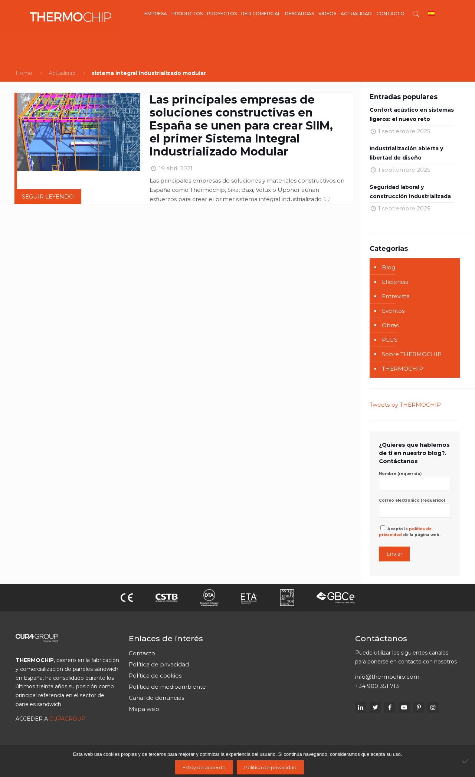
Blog (388, 267)
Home (24, 73)
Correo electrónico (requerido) (415, 508)
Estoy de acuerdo (204, 767)
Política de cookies (155, 675)
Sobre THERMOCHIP (412, 354)
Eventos (393, 310)
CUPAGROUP (67, 718)
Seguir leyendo (48, 196)
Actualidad (62, 73)
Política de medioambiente (167, 686)
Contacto (142, 653)
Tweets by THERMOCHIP (405, 404)
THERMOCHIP (402, 368)
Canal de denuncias (156, 697)
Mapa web (144, 708)
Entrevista (396, 296)
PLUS (389, 339)
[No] (465, 761)
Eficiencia (395, 281)
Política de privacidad (159, 664)
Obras (390, 325)
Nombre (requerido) (415, 481)
